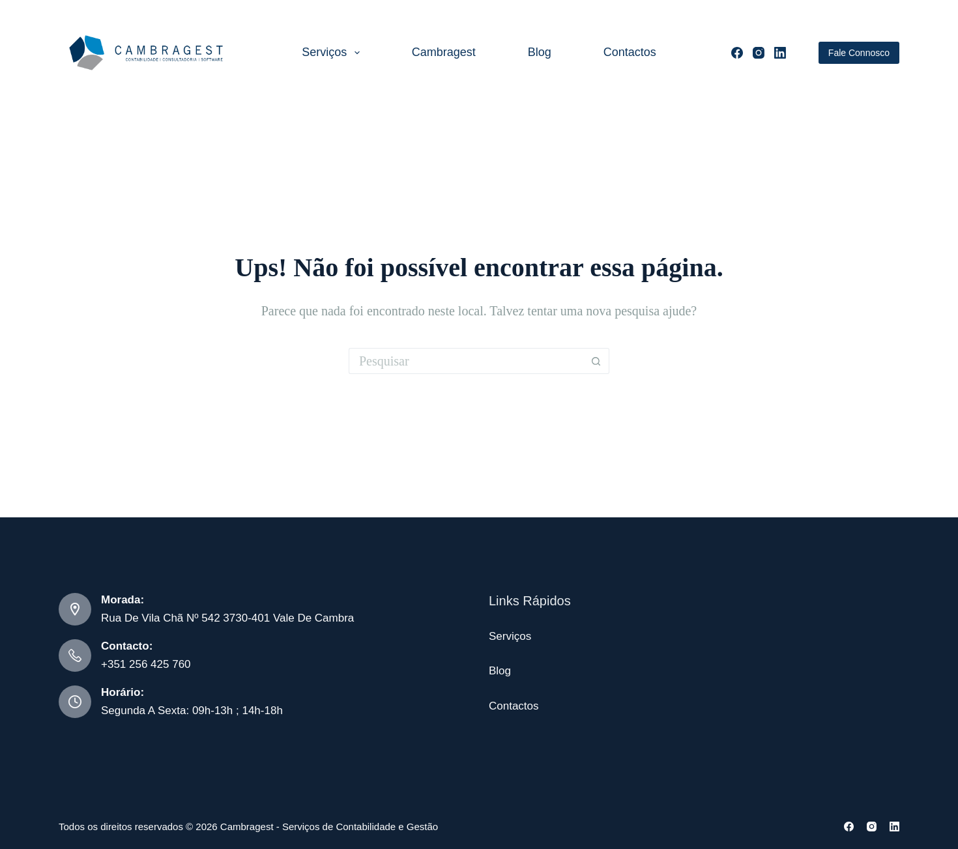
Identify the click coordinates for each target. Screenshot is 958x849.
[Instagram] (758, 53)
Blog (539, 52)
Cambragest (444, 52)
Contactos (629, 52)
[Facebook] (737, 53)
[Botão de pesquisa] (596, 361)
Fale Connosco (859, 53)
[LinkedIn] (780, 53)
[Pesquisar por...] (466, 361)
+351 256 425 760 (146, 664)
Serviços (333, 53)
